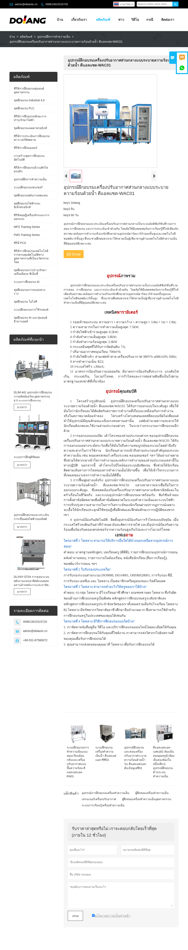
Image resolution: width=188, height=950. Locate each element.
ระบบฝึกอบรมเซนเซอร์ (28, 187)
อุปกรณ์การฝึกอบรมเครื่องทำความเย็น (105, 793)
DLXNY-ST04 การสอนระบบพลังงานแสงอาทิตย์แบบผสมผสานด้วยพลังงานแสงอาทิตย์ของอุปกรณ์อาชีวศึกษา (32, 581)
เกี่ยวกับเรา (79, 19)
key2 (67, 209)
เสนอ (75, 915)
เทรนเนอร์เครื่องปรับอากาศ (99, 799)
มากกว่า (22, 407)
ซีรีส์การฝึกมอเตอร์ (25, 147)
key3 (67, 215)
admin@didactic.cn (26, 4)
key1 (67, 202)
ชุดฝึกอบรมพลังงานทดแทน (31, 195)
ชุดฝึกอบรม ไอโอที (25, 301)
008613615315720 (57, 4)
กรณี (149, 19)
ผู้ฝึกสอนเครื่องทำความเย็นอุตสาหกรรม (146, 799)
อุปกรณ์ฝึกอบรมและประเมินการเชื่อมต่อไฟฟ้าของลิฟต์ (31, 517)
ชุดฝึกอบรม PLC (24, 108)
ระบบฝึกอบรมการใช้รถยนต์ (31, 309)
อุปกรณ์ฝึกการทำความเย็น (53, 36)
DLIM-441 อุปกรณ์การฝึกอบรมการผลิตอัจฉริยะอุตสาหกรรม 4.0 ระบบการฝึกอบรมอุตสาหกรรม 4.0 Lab (33, 397)
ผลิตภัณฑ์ (103, 19)
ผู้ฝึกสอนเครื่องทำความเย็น (152, 793)
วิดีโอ (135, 19)
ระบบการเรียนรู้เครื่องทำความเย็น (103, 805)
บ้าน (60, 19)
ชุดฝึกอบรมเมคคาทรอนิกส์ (30, 128)
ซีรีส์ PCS (20, 243)
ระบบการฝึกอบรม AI (27, 281)
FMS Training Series (27, 235)
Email (74, 254)
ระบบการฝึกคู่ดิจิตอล (27, 457)
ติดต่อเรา (167, 19)
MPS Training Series (27, 226)
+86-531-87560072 (35, 640)
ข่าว (121, 19)
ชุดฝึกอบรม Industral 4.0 (29, 100)
